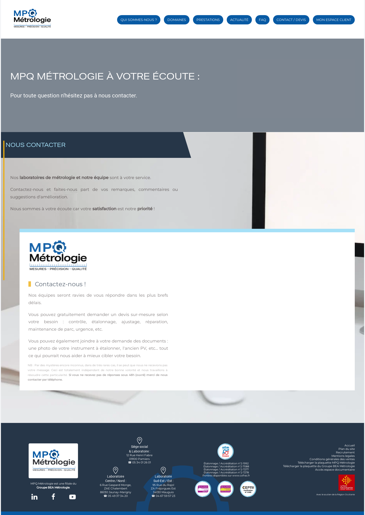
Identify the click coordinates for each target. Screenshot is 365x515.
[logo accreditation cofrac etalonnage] (225, 451)
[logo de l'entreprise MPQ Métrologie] (53, 460)
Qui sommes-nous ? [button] (139, 20)
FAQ (262, 20)
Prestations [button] (208, 20)
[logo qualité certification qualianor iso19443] (225, 488)
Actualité (239, 20)
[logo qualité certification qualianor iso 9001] (203, 488)
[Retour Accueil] (31, 18)
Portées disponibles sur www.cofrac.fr (226, 475)
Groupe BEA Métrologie (53, 487)
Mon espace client (333, 20)
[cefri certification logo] (248, 488)
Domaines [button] (176, 20)
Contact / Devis (291, 20)
